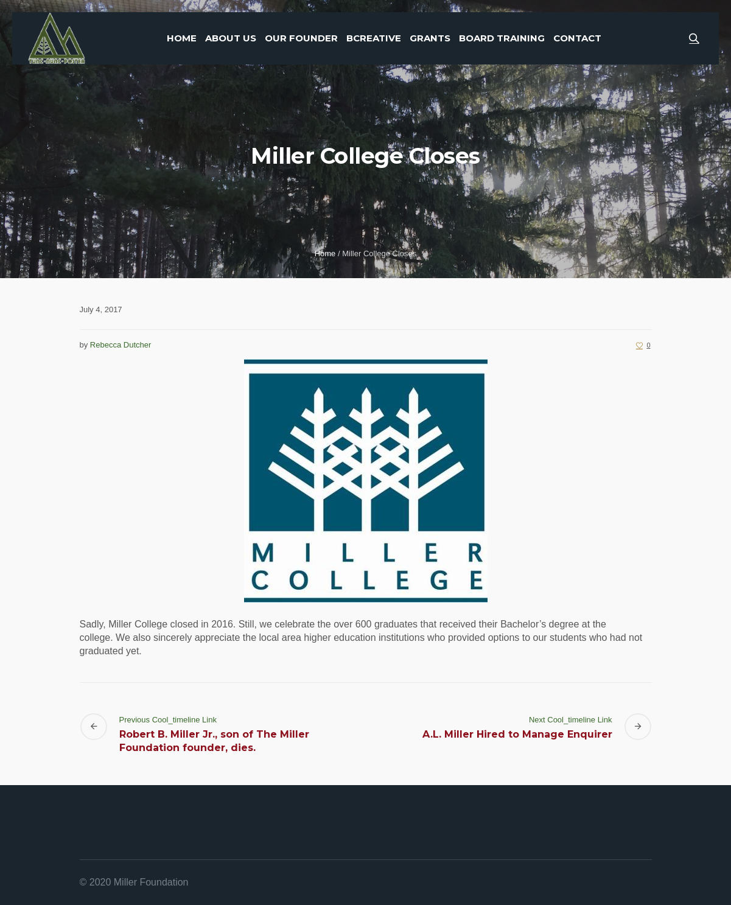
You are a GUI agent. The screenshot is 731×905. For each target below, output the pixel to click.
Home (325, 253)
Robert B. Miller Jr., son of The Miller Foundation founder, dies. (214, 741)
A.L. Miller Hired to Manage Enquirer (517, 734)
